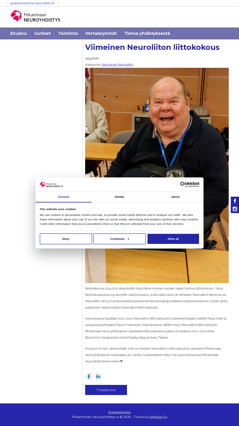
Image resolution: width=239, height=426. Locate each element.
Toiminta (68, 33)
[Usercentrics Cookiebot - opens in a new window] (183, 184)
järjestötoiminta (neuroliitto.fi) (32, 3)
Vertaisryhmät (101, 33)
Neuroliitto (125, 64)
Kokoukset (109, 64)
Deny (65, 238)
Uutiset (42, 33)
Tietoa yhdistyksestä (147, 33)
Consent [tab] (63, 196)
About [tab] (175, 196)
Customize (119, 238)
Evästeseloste (119, 412)
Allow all (173, 238)
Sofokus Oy (158, 417)
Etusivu (18, 33)
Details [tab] (119, 196)
